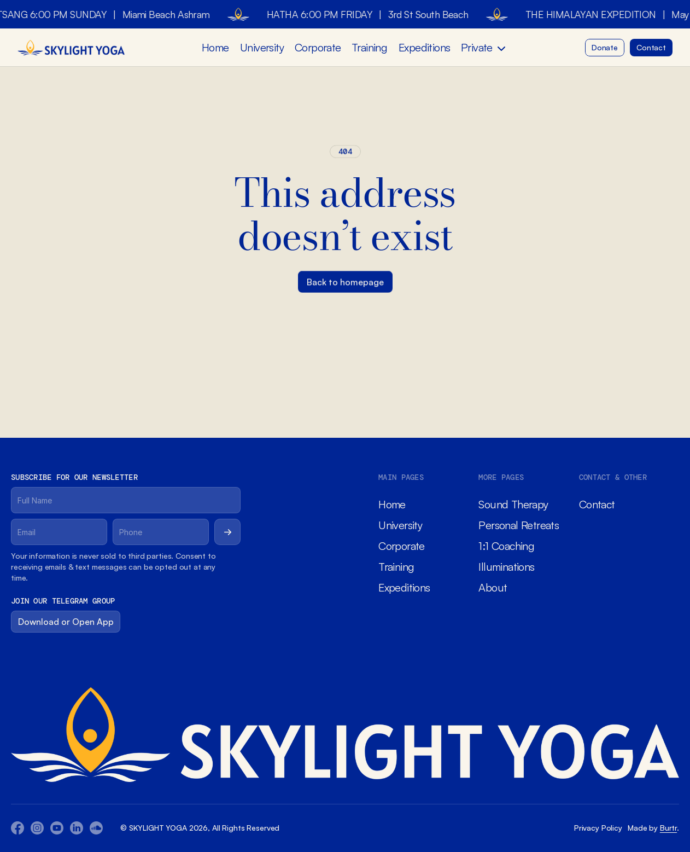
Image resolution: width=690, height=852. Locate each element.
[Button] (604, 47)
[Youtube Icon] (37, 827)
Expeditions (424, 47)
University (262, 47)
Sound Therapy (513, 504)
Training (369, 47)
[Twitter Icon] (76, 827)
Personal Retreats (518, 525)
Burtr (668, 827)
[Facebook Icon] (17, 827)
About (492, 587)
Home (215, 47)
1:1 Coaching (506, 546)
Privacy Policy (598, 827)
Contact (597, 504)
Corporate (318, 47)
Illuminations (506, 566)
